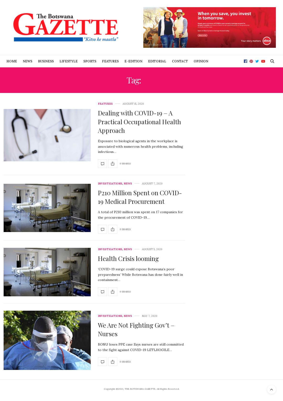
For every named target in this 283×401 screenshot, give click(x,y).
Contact (180, 61)
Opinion (201, 61)
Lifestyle (68, 61)
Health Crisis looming (128, 258)
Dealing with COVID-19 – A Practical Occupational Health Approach (139, 122)
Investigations (110, 183)
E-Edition (133, 61)
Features (110, 61)
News (27, 61)
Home (11, 61)
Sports (89, 61)
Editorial (157, 61)
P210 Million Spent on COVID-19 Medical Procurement (140, 197)
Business (46, 61)
